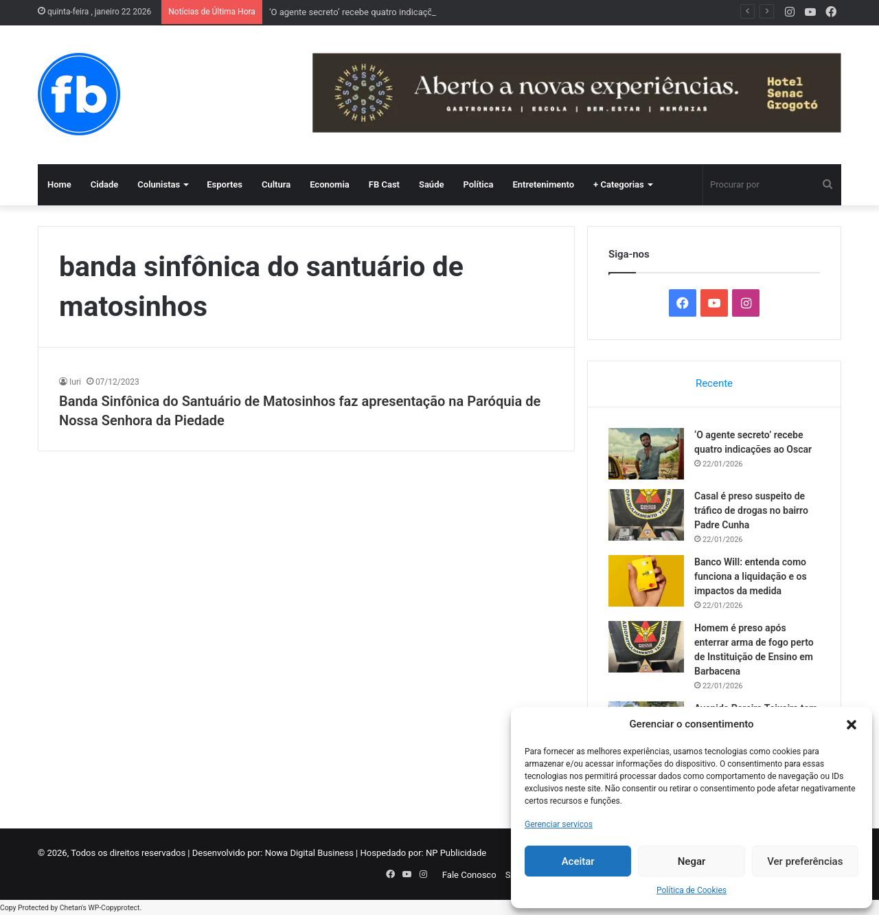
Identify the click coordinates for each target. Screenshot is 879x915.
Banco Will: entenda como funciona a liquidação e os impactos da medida (750, 576)
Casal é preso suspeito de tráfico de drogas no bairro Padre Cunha (751, 510)
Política (478, 184)
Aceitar (578, 861)
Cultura (276, 184)
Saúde (431, 184)
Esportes (224, 184)
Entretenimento (543, 184)
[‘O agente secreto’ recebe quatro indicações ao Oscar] (646, 453)
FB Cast (384, 184)
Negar (692, 861)
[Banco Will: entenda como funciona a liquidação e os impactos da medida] (646, 581)
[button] (851, 725)
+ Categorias (618, 184)
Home (59, 184)
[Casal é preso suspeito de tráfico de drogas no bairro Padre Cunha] (646, 515)
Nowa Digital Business (309, 853)
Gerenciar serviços (559, 824)
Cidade (105, 184)
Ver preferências (805, 861)
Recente (714, 383)
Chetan (71, 907)
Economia (330, 184)
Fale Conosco (469, 875)
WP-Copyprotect (113, 907)
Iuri (75, 382)
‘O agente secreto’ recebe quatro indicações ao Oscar (374, 12)
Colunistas (158, 184)
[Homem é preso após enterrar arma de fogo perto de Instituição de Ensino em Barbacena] (646, 647)
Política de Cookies (692, 890)
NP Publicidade (456, 853)
